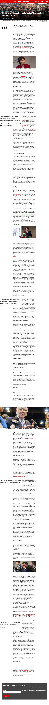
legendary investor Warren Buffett (24, 74)
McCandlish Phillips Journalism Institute (26, 670)
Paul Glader (5, 18)
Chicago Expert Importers (23, 31)
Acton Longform (5, 11)
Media (32, 1)
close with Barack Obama (27, 615)
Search (37, 1)
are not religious (23, 611)
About (14, 1)
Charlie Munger (23, 76)
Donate (46, 1)
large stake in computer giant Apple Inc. (28, 213)
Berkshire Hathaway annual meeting (23, 47)
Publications (26, 1)
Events (19, 1)
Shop (42, 1)
